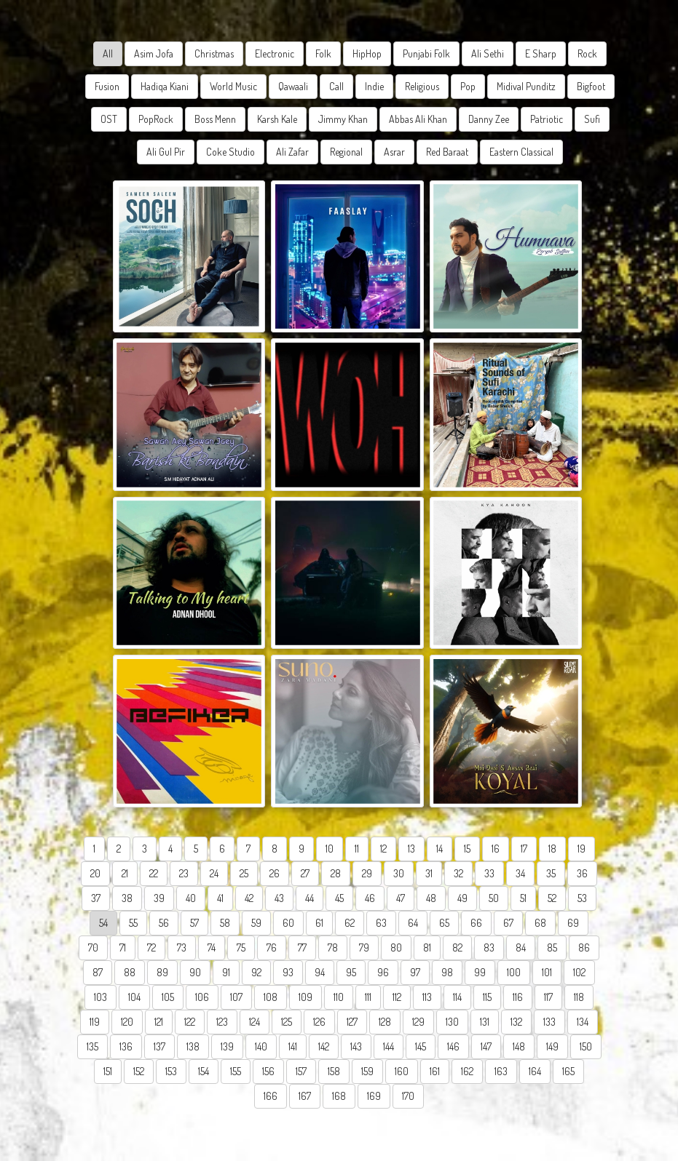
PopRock (155, 119)
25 (244, 873)
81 (427, 947)
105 (168, 997)
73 (181, 947)
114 (457, 997)
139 (227, 1046)
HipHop (367, 53)
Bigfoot (591, 86)
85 (552, 947)
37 (95, 898)
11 (357, 848)
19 (582, 848)
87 (97, 972)
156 (268, 1071)
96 (383, 972)
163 (501, 1071)
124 (254, 1022)
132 (516, 1022)
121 (158, 1022)
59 (256, 923)
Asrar (394, 151)
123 (222, 1022)
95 (351, 972)
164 (535, 1071)
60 (288, 923)
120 (127, 1022)
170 (408, 1096)
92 (256, 972)
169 (374, 1096)
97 (415, 972)
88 (129, 972)
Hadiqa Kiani (165, 86)
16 (496, 848)
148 (519, 1046)
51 (523, 898)
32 (458, 873)
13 (411, 848)
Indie (374, 86)
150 (586, 1046)
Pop (468, 86)
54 (103, 923)
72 (151, 947)
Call (336, 86)
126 (319, 1022)
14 (439, 848)
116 (518, 997)
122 (189, 1022)
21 (125, 873)
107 (236, 997)
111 (368, 997)
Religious (422, 86)
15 (467, 848)
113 (427, 997)
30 (398, 873)
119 (95, 1022)
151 (107, 1071)
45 (339, 898)
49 (462, 898)
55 (133, 923)
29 (367, 873)
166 (270, 1096)
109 (305, 997)
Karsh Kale (277, 119)
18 (552, 848)
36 (582, 873)
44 (309, 898)
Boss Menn (215, 119)
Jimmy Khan (343, 119)
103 (100, 997)
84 (521, 947)
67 (508, 923)
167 (305, 1096)
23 (184, 873)
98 (447, 972)
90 (195, 972)
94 (320, 972)
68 (540, 923)
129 (418, 1022)
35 (551, 873)
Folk (323, 53)
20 (95, 873)
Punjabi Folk (426, 53)
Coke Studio (230, 151)
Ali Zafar (292, 151)
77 (302, 947)
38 (127, 898)
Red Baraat (447, 151)
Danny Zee (488, 119)
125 (286, 1022)
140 (261, 1046)
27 (305, 873)
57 (194, 923)
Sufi (592, 119)
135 (92, 1046)
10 (330, 848)
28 (336, 873)
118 (579, 997)
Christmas (214, 53)
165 (568, 1071)
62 (349, 923)
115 (487, 997)
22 (153, 873)
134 (582, 1022)
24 (214, 873)
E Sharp (540, 53)
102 (579, 972)
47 (400, 898)
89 (162, 972)
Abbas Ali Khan (418, 119)
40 (191, 898)
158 (334, 1071)
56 (164, 923)
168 (339, 1096)
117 (548, 997)
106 (202, 997)
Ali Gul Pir (165, 151)
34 (520, 873)
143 (356, 1046)
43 (279, 898)
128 (385, 1022)
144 (388, 1046)
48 (431, 898)
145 (420, 1046)
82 (457, 947)
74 (212, 947)
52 (552, 898)
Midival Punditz (526, 86)
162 (467, 1071)
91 (226, 972)
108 (270, 997)
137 (159, 1046)
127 (352, 1022)
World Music (233, 86)
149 (552, 1046)
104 (134, 997)
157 (301, 1071)
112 (397, 997)
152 (138, 1071)
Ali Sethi (487, 53)
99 (480, 972)
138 (193, 1046)
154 (203, 1071)
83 (489, 947)
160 (402, 1071)
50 (494, 898)
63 (381, 923)
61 (319, 923)
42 (249, 898)
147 (486, 1046)
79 (364, 947)
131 (484, 1022)
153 (171, 1071)
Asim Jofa (153, 53)
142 (323, 1046)
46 (370, 898)
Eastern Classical (521, 151)
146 (453, 1046)
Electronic (274, 53)
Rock (587, 53)
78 (333, 947)
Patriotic (546, 119)
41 (220, 898)
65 (444, 923)
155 (235, 1071)
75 (241, 947)
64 (413, 923)
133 (549, 1022)
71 (122, 947)
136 (126, 1046)
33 (489, 873)
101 (547, 972)
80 (396, 947)
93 (288, 972)
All (108, 53)
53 (582, 898)
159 (367, 1071)
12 (383, 848)
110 (339, 997)
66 (476, 923)
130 (452, 1022)
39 (159, 898)
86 (584, 947)
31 (429, 873)
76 (272, 947)
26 (274, 873)
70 (93, 947)
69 (573, 923)
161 (435, 1071)
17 (524, 848)
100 (514, 972)
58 (225, 923)
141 (292, 1046)
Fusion (107, 86)
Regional (346, 151)
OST (108, 119)
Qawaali (293, 86)
